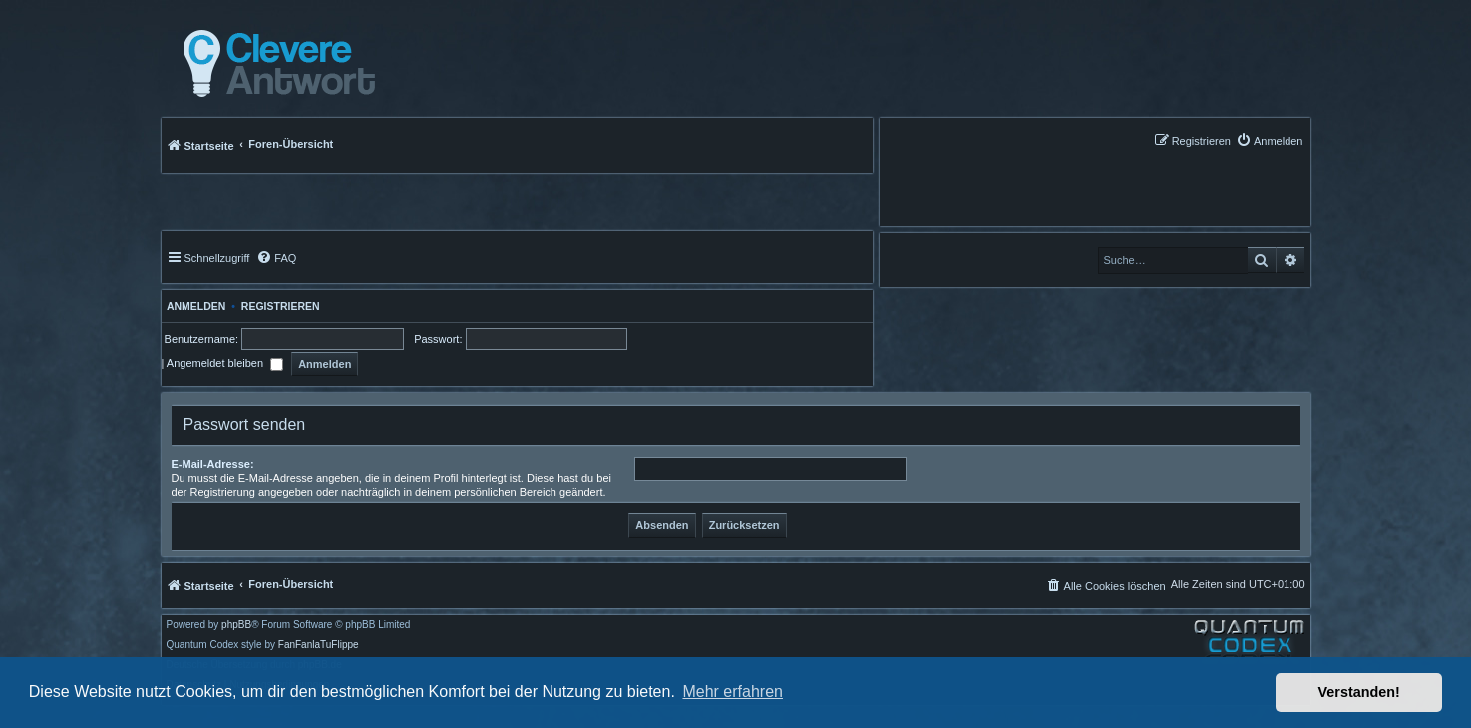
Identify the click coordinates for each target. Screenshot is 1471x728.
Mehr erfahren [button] (732, 691)
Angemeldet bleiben (225, 363)
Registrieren (280, 306)
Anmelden (194, 306)
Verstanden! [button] (1359, 692)
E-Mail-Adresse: (213, 464)
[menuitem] (1269, 140)
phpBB (236, 625)
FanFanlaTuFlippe (318, 645)
